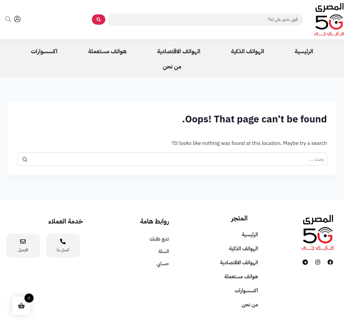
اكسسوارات (246, 290)
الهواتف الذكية (243, 248)
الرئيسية (250, 234)
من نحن (250, 304)
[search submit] (98, 19)
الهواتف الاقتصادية (239, 262)
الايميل (23, 250)
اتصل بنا (63, 250)
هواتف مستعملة (241, 276)
